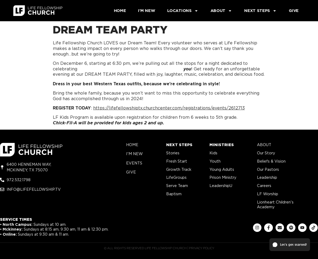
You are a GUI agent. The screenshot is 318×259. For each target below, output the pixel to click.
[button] (289, 244)
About (221, 10)
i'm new (134, 153)
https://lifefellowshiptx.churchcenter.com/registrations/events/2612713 (169, 108)
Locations (182, 10)
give (131, 172)
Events (134, 163)
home (132, 144)
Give (294, 10)
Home (120, 10)
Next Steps (260, 10)
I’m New (146, 10)
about (264, 144)
